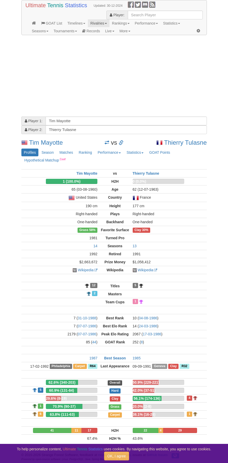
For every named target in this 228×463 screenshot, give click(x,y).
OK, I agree (116, 456)
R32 (184, 366)
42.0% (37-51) (144, 390)
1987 (93, 358)
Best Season (115, 358)
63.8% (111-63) (62, 414)
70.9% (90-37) (64, 406)
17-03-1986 (152, 334)
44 (94, 342)
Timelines (76, 23)
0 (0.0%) (139, 181)
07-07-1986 (87, 326)
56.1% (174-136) (146, 398)
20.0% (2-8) (142, 406)
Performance (146, 23)
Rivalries (98, 23)
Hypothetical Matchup (45, 160)
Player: (117, 15)
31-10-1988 (87, 318)
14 (95, 246)
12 (94, 285)
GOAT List (51, 23)
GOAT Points (159, 152)
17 (89, 430)
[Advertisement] (114, 76)
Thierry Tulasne (185, 142)
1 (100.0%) (71, 181)
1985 (137, 358)
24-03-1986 (148, 326)
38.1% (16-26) (144, 414)
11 (76, 430)
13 (135, 246)
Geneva (159, 366)
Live (109, 31)
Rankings (121, 23)
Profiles (30, 152)
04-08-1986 (148, 318)
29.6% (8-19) (56, 398)
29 (180, 430)
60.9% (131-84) (61, 390)
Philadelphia (61, 366)
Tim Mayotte (46, 142)
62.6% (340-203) (62, 382)
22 (145, 430)
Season (47, 152)
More (125, 31)
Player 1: (34, 121)
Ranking (85, 152)
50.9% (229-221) (146, 382)
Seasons (40, 31)
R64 (92, 366)
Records (91, 31)
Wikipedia (86, 270)
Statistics (171, 23)
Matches (66, 152)
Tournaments (65, 31)
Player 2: (34, 130)
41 (52, 430)
